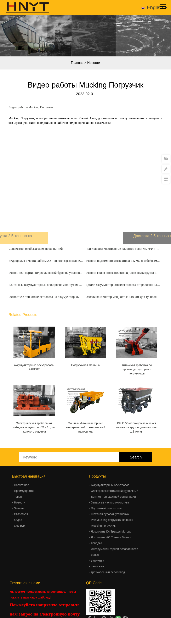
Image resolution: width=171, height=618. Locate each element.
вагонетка (97, 560)
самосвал (97, 566)
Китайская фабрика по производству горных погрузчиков (136, 369)
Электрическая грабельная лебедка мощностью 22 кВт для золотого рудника (34, 427)
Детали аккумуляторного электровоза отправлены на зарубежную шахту (123, 284)
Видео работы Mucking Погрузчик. (31, 107)
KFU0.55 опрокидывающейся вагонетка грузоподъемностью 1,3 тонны (136, 427)
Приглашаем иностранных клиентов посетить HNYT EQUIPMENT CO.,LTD (123, 248)
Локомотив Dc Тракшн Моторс (111, 531)
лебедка (96, 543)
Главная (77, 63)
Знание (19, 508)
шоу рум (19, 525)
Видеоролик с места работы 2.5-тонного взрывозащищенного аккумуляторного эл (45, 260)
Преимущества (24, 490)
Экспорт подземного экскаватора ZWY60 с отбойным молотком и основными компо (123, 260)
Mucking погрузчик (103, 525)
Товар (18, 496)
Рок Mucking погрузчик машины (112, 520)
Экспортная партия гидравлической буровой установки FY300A (45, 272)
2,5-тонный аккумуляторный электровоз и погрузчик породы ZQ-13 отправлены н (45, 284)
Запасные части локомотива (110, 502)
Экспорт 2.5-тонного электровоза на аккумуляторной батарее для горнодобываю (45, 297)
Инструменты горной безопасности (114, 549)
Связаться (21, 514)
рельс (95, 554)
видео (18, 520)
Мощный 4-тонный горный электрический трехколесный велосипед (85, 427)
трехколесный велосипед (108, 572)
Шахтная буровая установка (110, 514)
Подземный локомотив (106, 508)
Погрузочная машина (85, 365)
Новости (93, 63)
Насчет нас (21, 485)
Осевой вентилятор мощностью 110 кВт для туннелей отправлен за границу (123, 297)
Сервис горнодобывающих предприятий (35, 248)
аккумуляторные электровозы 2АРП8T (34, 367)
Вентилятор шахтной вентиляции (113, 496)
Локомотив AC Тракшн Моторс (111, 537)
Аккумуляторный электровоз (110, 485)
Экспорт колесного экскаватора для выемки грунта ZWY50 (123, 272)
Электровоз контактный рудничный (114, 490)
